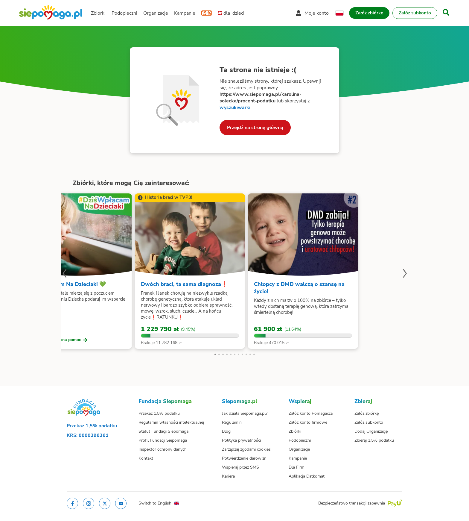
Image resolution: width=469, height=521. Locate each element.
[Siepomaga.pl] (50, 13)
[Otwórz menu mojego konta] (312, 13)
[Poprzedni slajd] (64, 274)
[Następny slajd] (405, 274)
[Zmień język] (339, 13)
